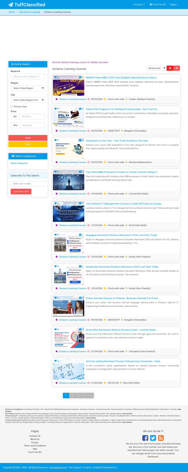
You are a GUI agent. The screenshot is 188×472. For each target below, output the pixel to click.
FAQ (35, 449)
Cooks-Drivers (121, 420)
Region (14, 83)
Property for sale (19, 414)
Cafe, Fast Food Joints (102, 422)
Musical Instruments (35, 416)
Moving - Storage (22, 422)
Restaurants (53, 420)
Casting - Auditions (81, 420)
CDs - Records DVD (47, 409)
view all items (128, 414)
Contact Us (34, 436)
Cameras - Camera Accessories (99, 409)
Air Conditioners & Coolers (31, 409)
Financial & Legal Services (147, 420)
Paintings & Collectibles (69, 416)
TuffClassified (26, 5)
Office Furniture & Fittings (54, 418)
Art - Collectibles (21, 416)
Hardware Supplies (37, 418)
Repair (31, 422)
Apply (28, 137)
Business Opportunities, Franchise (68, 422)
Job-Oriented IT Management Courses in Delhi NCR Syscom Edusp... (124, 203)
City (13, 94)
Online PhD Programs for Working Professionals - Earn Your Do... (122, 109)
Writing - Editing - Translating (44, 422)
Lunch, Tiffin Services (66, 420)
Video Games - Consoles (168, 409)
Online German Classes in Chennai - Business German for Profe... (123, 298)
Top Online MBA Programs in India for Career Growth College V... (122, 172)
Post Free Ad (158, 4)
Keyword (15, 71)
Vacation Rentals (116, 414)
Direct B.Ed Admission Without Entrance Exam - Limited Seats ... (122, 329)
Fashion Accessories (145, 416)
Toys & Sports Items (123, 416)
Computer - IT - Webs (108, 420)
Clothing (134, 416)
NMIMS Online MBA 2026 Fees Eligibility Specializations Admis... (122, 77)
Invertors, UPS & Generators (135, 409)
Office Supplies (83, 416)
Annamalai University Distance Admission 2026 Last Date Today (122, 266)
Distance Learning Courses (72, 99)
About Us (34, 439)
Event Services (132, 420)
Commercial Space (60, 414)
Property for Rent (31, 414)
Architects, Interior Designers (38, 420)
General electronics (118, 409)
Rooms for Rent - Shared (86, 414)
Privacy (34, 442)
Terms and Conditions (35, 445)
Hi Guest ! (139, 4)
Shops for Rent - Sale (102, 414)
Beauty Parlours (94, 420)
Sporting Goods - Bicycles (107, 416)
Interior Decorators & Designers (74, 418)
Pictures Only (19, 106)
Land (51, 414)
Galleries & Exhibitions (52, 416)
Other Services (116, 422)
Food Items (93, 416)
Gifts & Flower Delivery (164, 420)
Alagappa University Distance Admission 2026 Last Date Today (121, 235)
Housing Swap (43, 414)
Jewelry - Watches (159, 416)
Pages (174, 4)
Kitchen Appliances (152, 409)
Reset (28, 144)
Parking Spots (72, 414)
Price (13, 111)
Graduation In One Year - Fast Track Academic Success (117, 140)
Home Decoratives (173, 416)
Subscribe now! (21, 191)
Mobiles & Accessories (62, 409)
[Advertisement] (94, 38)
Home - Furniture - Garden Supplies (17, 418)
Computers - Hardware (79, 409)
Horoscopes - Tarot (87, 422)
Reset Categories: (19, 163)
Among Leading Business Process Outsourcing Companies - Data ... (124, 361)
